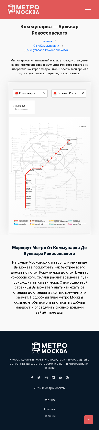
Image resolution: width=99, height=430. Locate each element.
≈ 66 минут (20, 108)
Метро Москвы (55, 388)
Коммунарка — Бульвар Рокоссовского (47, 30)
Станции (50, 416)
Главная (46, 41)
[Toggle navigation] (88, 9)
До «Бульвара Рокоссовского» (46, 50)
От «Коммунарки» (46, 45)
